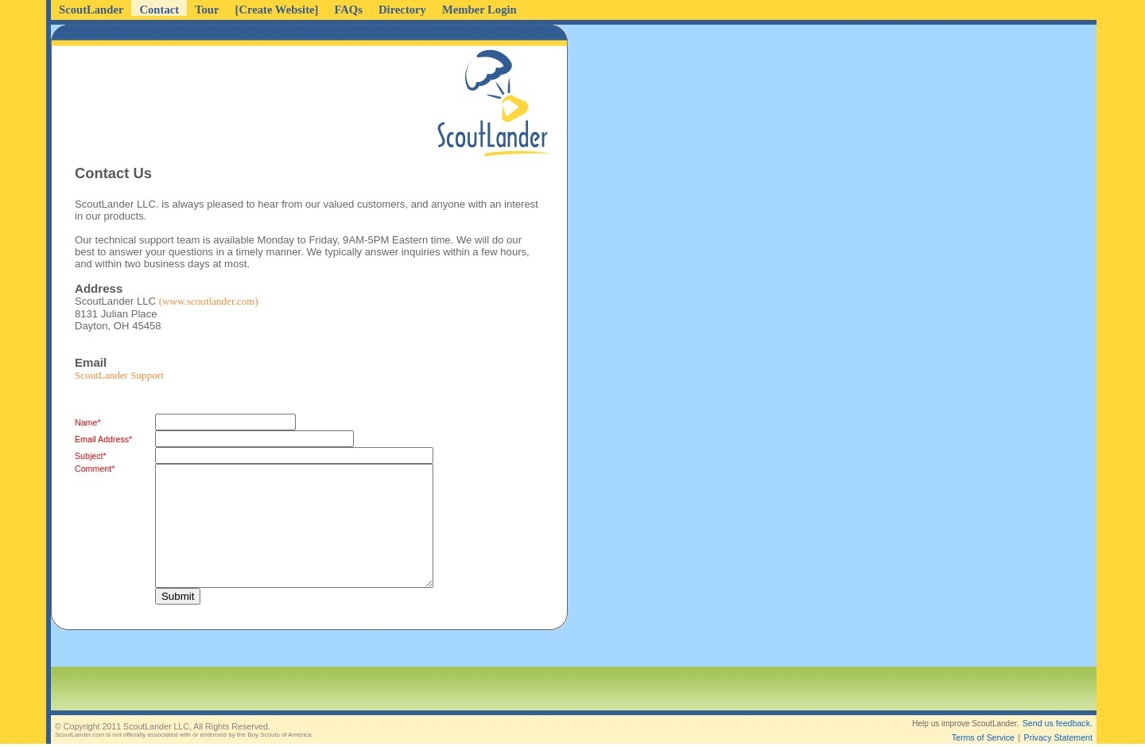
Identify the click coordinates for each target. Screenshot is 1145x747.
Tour (207, 9)
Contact (159, 9)
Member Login (479, 9)
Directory (402, 9)
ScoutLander (91, 9)
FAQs (348, 9)
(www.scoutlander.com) (208, 301)
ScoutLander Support (119, 375)
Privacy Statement (1058, 724)
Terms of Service (983, 724)
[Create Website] (277, 9)
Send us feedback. (1058, 710)
